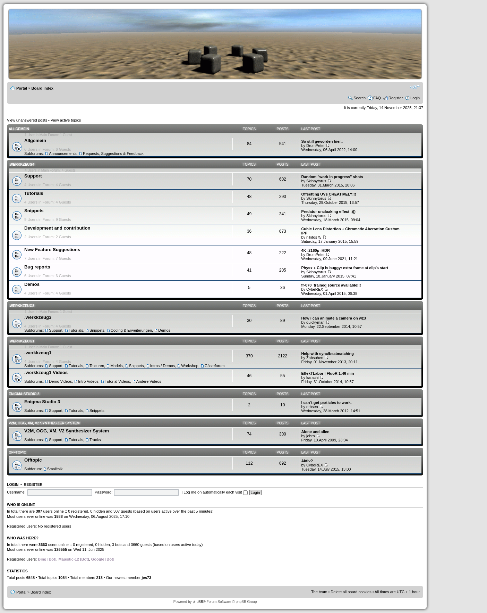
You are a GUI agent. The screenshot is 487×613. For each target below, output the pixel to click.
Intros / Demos (162, 366)
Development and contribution (57, 228)
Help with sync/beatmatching (327, 353)
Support (33, 176)
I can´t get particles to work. (326, 402)
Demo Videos (60, 381)
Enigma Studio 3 (24, 394)
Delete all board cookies (351, 592)
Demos (32, 284)
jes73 (146, 577)
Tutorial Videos (117, 381)
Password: (103, 492)
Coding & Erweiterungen (131, 330)
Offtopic (17, 452)
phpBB (198, 602)
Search (359, 98)
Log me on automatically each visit (215, 492)
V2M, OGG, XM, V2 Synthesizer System (44, 423)
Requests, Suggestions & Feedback (113, 153)
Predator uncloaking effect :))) (328, 211)
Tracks (95, 440)
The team (319, 592)
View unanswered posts (27, 120)
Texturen (96, 366)
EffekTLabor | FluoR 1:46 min (327, 373)
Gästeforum (214, 366)
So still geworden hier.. (322, 141)
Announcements (63, 153)
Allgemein (19, 129)
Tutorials (33, 193)
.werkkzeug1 (21, 341)
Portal (21, 88)
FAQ (377, 98)
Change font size (415, 87)
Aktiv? (307, 461)
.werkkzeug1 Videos (46, 372)
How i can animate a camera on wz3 (333, 318)
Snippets (34, 210)
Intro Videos (88, 381)
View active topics (66, 120)
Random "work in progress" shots (332, 177)
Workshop (189, 366)
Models (116, 366)
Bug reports (37, 267)
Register (395, 98)
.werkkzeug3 (21, 306)
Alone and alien (315, 432)
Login (415, 98)
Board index (42, 88)
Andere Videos (148, 381)
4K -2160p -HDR (315, 250)
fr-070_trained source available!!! (331, 285)
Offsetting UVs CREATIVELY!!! (328, 194)
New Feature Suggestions (52, 249)
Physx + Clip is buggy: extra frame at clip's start (344, 268)
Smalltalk (55, 469)
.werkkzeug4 (21, 164)
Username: (16, 492)
